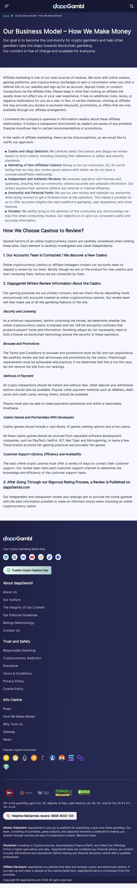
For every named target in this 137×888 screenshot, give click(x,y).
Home (6, 15)
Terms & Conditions (17, 673)
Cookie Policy (13, 689)
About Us (10, 592)
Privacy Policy (13, 681)
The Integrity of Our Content (24, 607)
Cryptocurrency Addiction (22, 658)
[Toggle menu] (7, 6)
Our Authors (12, 600)
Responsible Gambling (19, 650)
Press (7, 709)
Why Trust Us (13, 724)
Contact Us (11, 630)
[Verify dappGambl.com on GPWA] (63, 793)
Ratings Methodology (18, 623)
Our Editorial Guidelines (20, 615)
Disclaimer (10, 666)
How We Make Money (19, 716)
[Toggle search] (131, 6)
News (7, 739)
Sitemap (9, 732)
